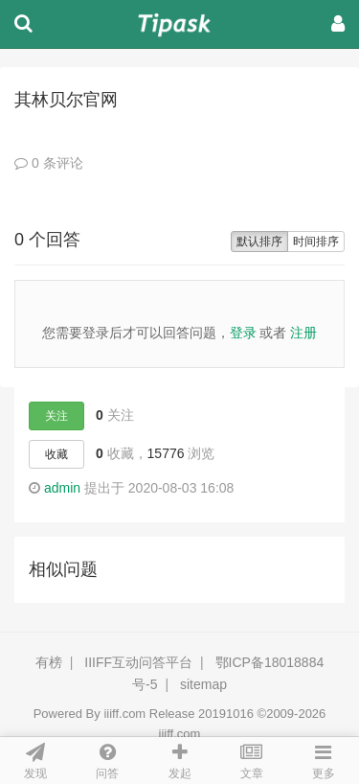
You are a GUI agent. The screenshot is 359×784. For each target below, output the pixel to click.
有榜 (48, 662)
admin (62, 488)
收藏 (56, 454)
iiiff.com (124, 713)
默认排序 (259, 241)
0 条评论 (48, 163)
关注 (56, 416)
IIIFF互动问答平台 (138, 662)
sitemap (203, 684)
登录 (243, 332)
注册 (303, 332)
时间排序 (316, 241)
